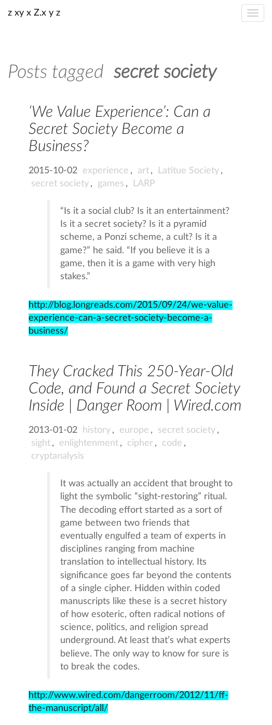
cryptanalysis (57, 456)
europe (134, 430)
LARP (144, 183)
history (97, 430)
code (172, 443)
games (111, 183)
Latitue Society (188, 170)
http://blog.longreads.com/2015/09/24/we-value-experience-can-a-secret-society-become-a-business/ (131, 318)
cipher (140, 443)
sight (40, 443)
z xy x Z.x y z (34, 13)
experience (106, 170)
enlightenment (88, 443)
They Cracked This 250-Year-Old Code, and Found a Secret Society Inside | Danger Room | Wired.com (135, 389)
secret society (60, 183)
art (143, 170)
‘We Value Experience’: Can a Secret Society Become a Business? (120, 129)
